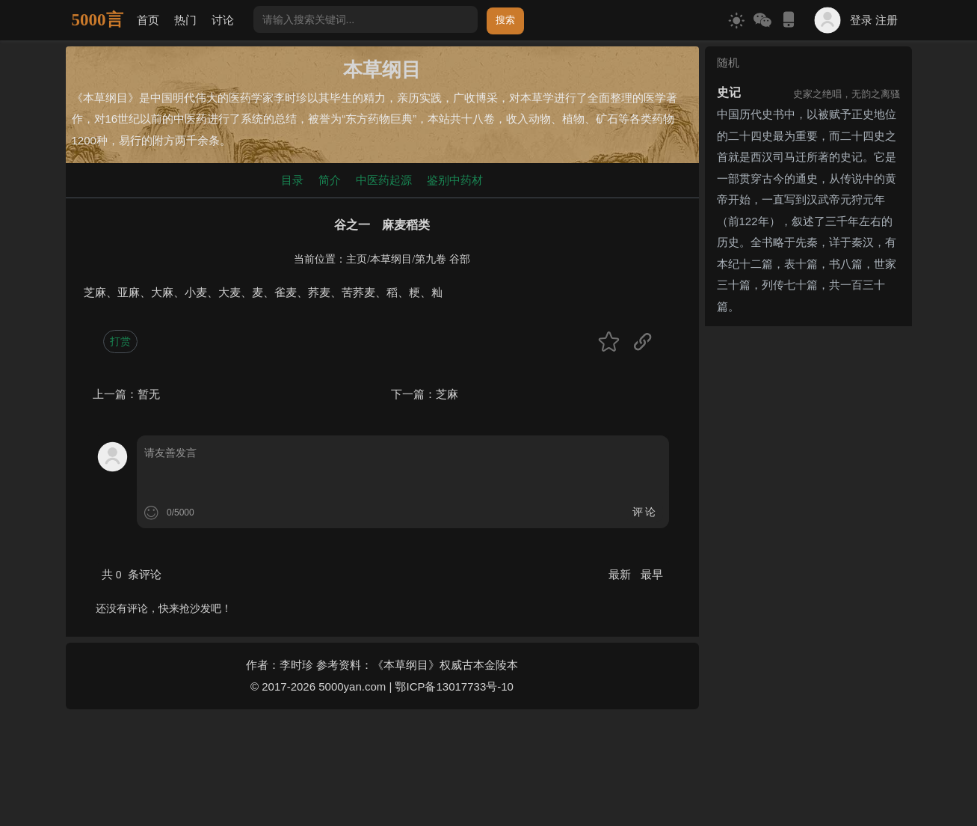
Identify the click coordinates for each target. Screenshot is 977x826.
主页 (356, 259)
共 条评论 (131, 574)
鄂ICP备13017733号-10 (454, 686)
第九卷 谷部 (442, 259)
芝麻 (447, 394)
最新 (621, 574)
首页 (148, 19)
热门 (185, 19)
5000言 (97, 19)
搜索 (505, 19)
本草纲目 (391, 259)
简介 (329, 180)
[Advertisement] (808, 556)
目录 (292, 180)
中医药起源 (384, 180)
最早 (652, 574)
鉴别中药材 (455, 180)
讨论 (223, 19)
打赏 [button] (120, 341)
